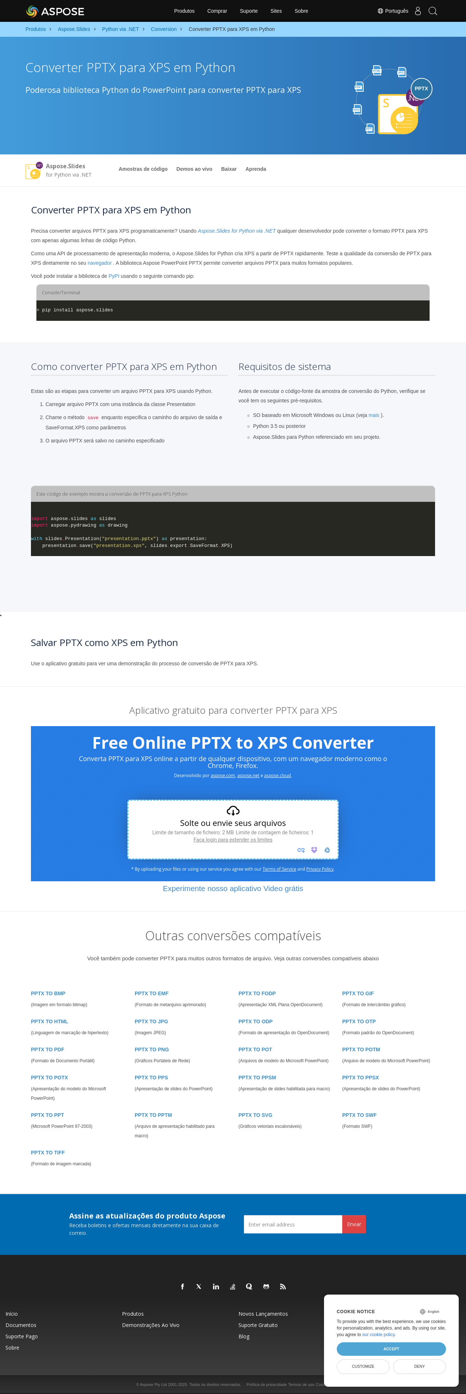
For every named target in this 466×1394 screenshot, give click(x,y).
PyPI (113, 276)
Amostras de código (143, 169)
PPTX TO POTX (49, 1077)
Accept (391, 1349)
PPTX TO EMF (152, 993)
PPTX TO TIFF (48, 1152)
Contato (323, 1384)
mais (373, 415)
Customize (363, 1366)
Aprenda (255, 169)
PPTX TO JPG (151, 1021)
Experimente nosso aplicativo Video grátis (233, 888)
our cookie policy (378, 1334)
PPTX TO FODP (257, 993)
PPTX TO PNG (152, 1049)
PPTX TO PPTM (153, 1115)
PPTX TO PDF (47, 1049)
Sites (276, 11)
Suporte (249, 11)
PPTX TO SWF (359, 1115)
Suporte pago (21, 1336)
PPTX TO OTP (359, 1021)
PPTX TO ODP (255, 1021)
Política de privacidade (266, 1384)
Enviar (354, 1224)
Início (11, 1313)
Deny (419, 1366)
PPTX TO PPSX (360, 1077)
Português (386, 11)
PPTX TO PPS (151, 1077)
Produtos (184, 11)
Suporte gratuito (258, 1325)
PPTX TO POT (255, 1049)
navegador (100, 263)
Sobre (301, 11)
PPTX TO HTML (49, 1021)
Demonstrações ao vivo (150, 1325)
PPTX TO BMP (48, 993)
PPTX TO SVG (255, 1115)
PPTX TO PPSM (257, 1077)
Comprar (217, 11)
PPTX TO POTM (361, 1049)
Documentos (20, 1325)
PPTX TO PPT (47, 1115)
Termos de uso (301, 1384)
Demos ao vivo (195, 169)
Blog (243, 1336)
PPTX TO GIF (358, 993)
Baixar (229, 169)
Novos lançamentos (263, 1313)
